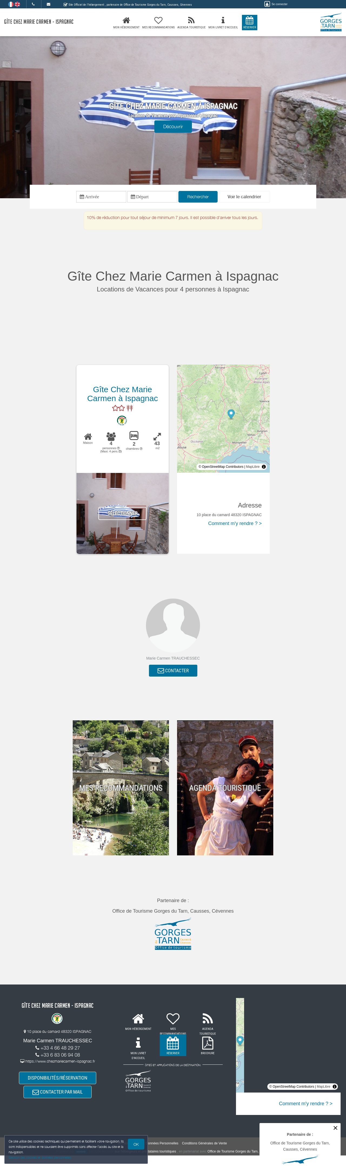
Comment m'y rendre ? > (235, 526)
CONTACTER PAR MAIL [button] (57, 1101)
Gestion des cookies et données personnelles (41, 1157)
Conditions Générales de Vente (204, 1154)
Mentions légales (130, 1154)
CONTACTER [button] (173, 674)
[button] (244, 198)
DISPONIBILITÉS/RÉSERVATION (57, 1084)
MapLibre (253, 469)
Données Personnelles (162, 1154)
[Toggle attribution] (264, 469)
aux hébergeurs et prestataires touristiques (145, 1162)
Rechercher (198, 198)
